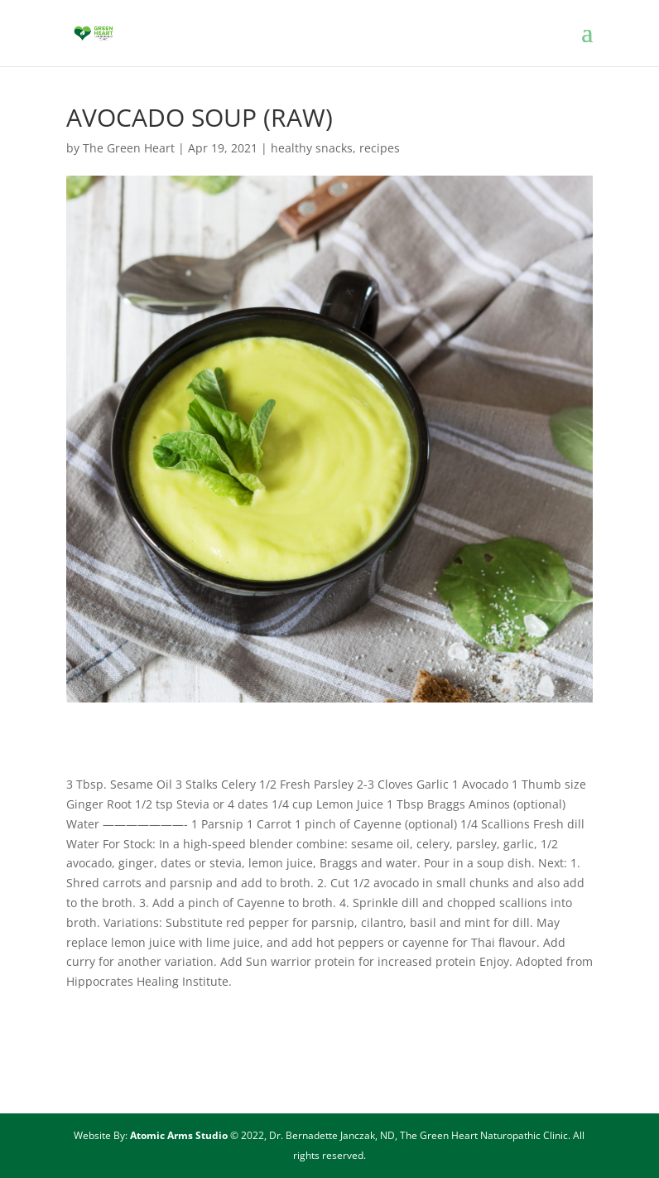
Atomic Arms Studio (180, 1135)
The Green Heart (129, 148)
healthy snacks (312, 148)
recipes (379, 148)
